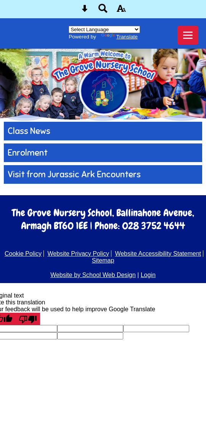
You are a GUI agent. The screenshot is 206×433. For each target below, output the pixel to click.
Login (148, 275)
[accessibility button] (121, 11)
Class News (29, 131)
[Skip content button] (84, 11)
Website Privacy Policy (78, 253)
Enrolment (28, 152)
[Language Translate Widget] (104, 29)
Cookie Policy (23, 253)
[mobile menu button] (187, 35)
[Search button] (103, 11)
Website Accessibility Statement (158, 253)
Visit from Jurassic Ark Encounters (74, 174)
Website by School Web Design (93, 275)
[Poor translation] (28, 319)
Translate (119, 37)
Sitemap (103, 260)
